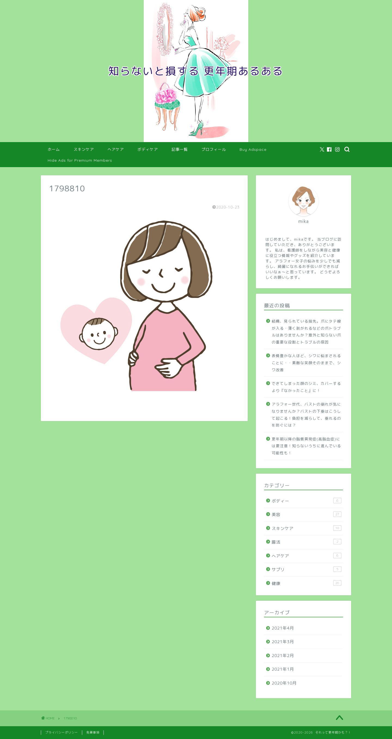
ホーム (54, 149)
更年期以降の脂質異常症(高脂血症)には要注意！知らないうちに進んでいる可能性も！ (306, 445)
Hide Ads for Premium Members (80, 160)
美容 (306, 514)
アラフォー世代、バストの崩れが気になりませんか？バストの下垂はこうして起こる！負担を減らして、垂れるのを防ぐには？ (306, 414)
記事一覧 (179, 149)
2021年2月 (283, 655)
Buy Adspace (253, 149)
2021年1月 (283, 669)
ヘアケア (116, 149)
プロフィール (213, 149)
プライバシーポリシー (61, 732)
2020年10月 (284, 683)
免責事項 (92, 732)
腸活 (306, 542)
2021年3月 (283, 642)
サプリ (306, 569)
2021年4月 (283, 628)
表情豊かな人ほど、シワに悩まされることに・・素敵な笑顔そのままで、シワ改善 (306, 362)
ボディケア (147, 149)
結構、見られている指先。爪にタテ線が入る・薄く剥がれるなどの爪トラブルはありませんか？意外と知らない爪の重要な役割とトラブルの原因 (306, 331)
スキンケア (84, 149)
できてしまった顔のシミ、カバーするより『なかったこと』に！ (306, 387)
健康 (306, 583)
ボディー (306, 501)
